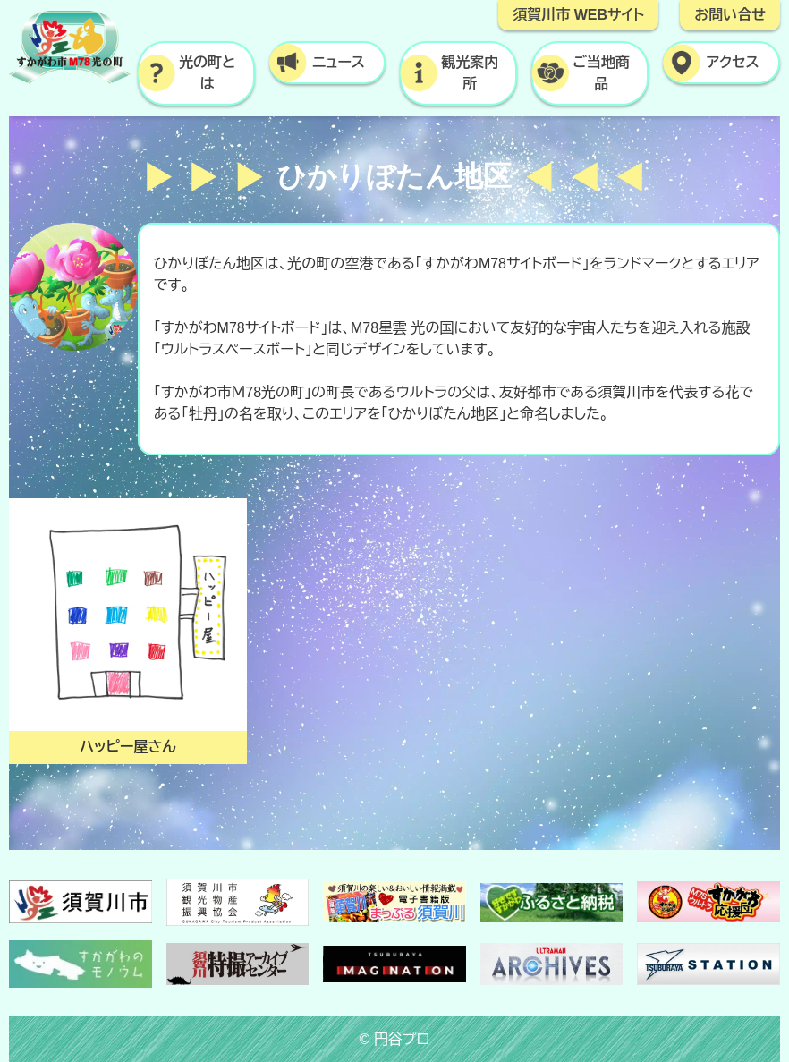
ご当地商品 (601, 73)
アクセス (732, 62)
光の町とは (207, 73)
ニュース (338, 62)
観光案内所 (469, 73)
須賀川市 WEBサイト (578, 14)
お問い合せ (730, 14)
